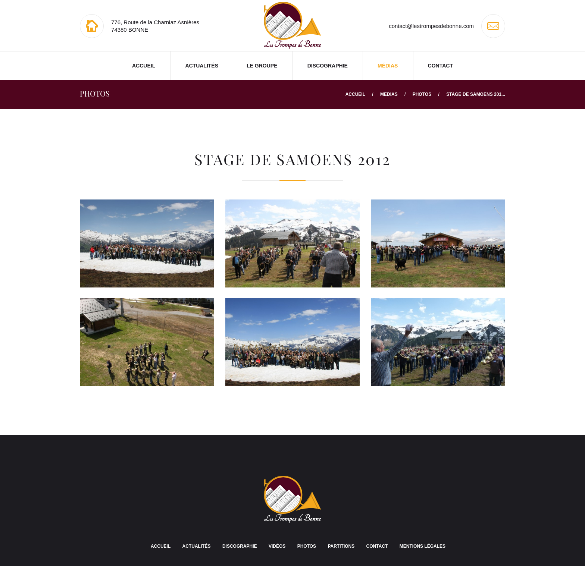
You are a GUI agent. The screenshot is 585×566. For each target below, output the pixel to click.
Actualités (201, 66)
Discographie (327, 66)
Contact (440, 66)
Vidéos (277, 546)
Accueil (143, 66)
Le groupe (262, 66)
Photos (422, 94)
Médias (388, 66)
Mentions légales (422, 546)
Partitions (341, 546)
